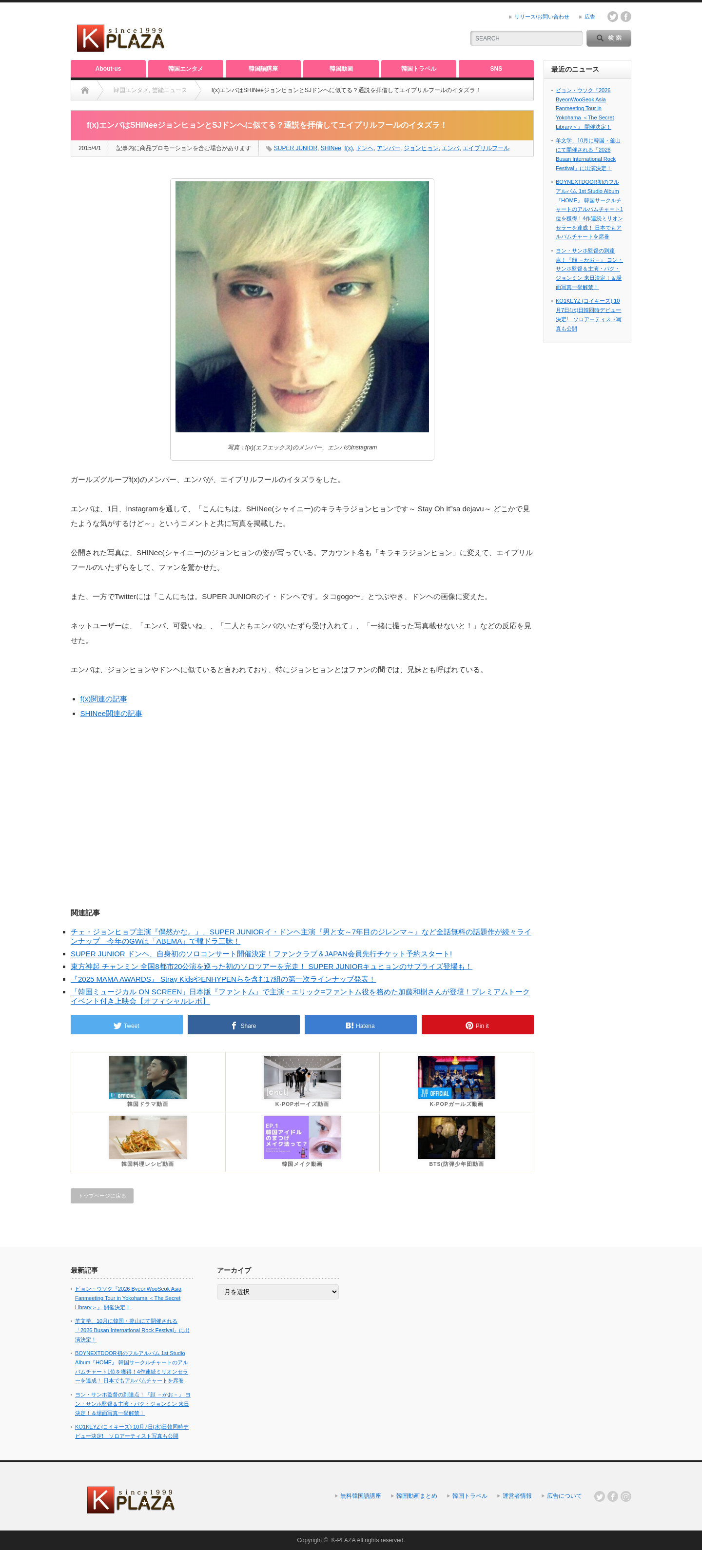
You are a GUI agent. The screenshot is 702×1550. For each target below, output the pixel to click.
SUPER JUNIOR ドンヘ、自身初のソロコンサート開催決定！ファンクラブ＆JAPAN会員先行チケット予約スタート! (261, 953)
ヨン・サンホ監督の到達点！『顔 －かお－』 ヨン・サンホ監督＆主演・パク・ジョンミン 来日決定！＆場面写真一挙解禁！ (589, 269)
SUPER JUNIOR (295, 148)
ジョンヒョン (421, 148)
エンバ (450, 148)
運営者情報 (517, 1495)
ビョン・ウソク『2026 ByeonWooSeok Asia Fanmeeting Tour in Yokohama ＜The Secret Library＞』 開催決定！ (585, 108)
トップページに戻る (102, 1196)
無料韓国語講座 (360, 1495)
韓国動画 (341, 68)
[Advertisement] (342, 31)
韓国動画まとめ (416, 1495)
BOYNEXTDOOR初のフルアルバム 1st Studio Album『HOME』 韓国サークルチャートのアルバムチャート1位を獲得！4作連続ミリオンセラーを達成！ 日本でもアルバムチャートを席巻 (589, 209)
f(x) (348, 148)
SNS (496, 68)
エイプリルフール (486, 148)
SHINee (331, 148)
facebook (626, 16)
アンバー (388, 148)
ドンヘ (364, 148)
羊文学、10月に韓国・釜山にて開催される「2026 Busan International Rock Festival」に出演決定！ (132, 1330)
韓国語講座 (263, 68)
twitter (612, 16)
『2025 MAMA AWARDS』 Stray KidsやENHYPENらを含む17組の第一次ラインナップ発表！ (223, 979)
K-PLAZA (343, 1540)
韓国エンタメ (185, 68)
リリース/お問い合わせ (541, 16)
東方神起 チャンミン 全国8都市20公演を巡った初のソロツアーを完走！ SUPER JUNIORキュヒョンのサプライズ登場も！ (271, 966)
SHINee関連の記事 (111, 713)
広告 (590, 16)
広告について (564, 1495)
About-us (108, 68)
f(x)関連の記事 (104, 699)
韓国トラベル (418, 68)
